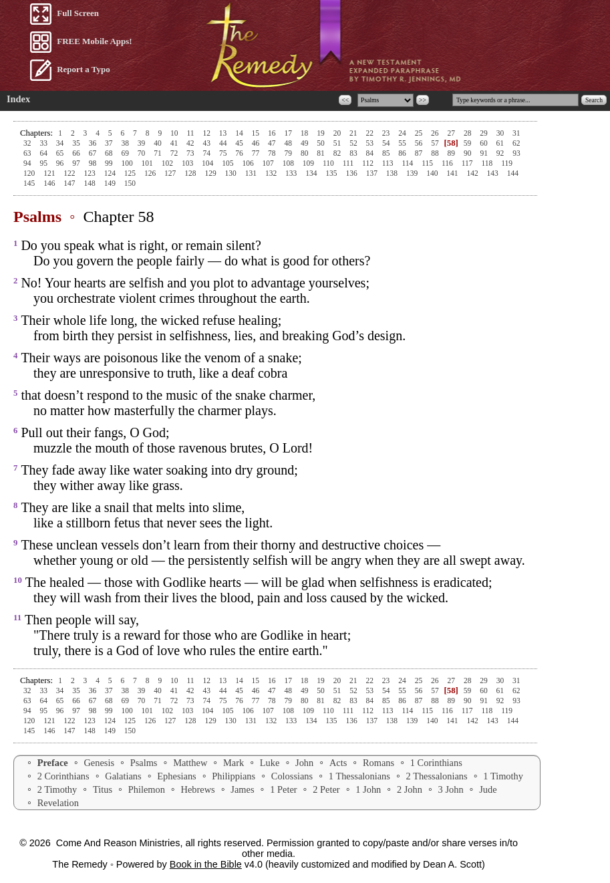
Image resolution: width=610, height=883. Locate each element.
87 (419, 153)
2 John (409, 789)
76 (240, 153)
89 (452, 153)
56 (419, 143)
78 (272, 153)
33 (44, 143)
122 (70, 173)
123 (90, 173)
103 (188, 163)
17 (288, 133)
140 (433, 173)
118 (487, 163)
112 (368, 163)
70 (142, 153)
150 (130, 183)
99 (109, 163)
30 (501, 133)
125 (131, 173)
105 (228, 163)
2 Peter (326, 789)
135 (332, 173)
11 (191, 133)
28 (468, 133)
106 (248, 163)
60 (484, 143)
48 (289, 143)
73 (191, 153)
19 (321, 133)
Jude (487, 789)
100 (127, 163)
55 (403, 143)
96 (60, 163)
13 (223, 133)
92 (501, 153)
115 (428, 163)
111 (349, 163)
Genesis (99, 762)
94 (28, 163)
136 (352, 173)
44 (223, 143)
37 (109, 143)
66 (77, 153)
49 (305, 143)
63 (28, 153)
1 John (368, 789)
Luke (270, 762)
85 (387, 153)
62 (516, 143)
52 (354, 143)
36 (93, 143)
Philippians (233, 776)
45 (240, 143)
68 (109, 153)
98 (93, 163)
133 (292, 173)
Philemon (146, 789)
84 (370, 153)
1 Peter (283, 789)
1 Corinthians (436, 762)
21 (354, 133)
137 (372, 173)
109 (309, 163)
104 (208, 163)
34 (60, 143)
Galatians (123, 776)
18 (305, 133)
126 (151, 173)
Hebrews (198, 789)
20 (338, 133)
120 (30, 173)
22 (370, 133)
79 (289, 153)
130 (232, 173)
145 (30, 183)
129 (211, 173)
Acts (338, 762)
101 (148, 163)
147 (70, 183)
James (242, 789)
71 (158, 153)
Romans (378, 762)
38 (125, 143)
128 (191, 173)
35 (77, 143)
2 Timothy (57, 789)
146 (50, 183)
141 (453, 173)
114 (409, 163)
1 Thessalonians (359, 776)
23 (387, 133)
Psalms (144, 762)
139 (413, 173)
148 (90, 183)
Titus (102, 789)
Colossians (292, 776)
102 (168, 163)
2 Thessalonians (437, 776)
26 (435, 133)
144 (512, 173)
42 (191, 143)
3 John (451, 789)
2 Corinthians (63, 776)
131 (252, 173)
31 (516, 133)
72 (175, 153)
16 (272, 133)
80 (305, 153)
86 (403, 153)
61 (501, 143)
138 (393, 173)
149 (111, 183)
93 (516, 153)
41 (175, 143)
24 (403, 133)
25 (419, 133)
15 (256, 133)
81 (321, 153)
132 (272, 173)
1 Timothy (503, 776)
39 (142, 143)
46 (256, 143)
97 (77, 163)
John (304, 762)
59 (467, 143)
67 (93, 153)
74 (207, 153)
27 (451, 133)
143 (493, 173)
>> (422, 100)
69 (125, 153)
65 (60, 153)
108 (289, 163)
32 (28, 143)
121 (50, 173)
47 (272, 143)
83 (354, 153)
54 (387, 143)
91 (484, 153)
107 (269, 163)
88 (435, 153)
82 (338, 153)
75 (223, 153)
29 (484, 133)
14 (240, 133)
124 (111, 173)
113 (389, 163)
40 (158, 143)
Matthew (190, 762)
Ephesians (176, 776)
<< (345, 100)
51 (338, 143)
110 (329, 163)
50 (321, 143)
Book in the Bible (206, 864)
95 (44, 163)
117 (468, 163)
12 (207, 133)
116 (448, 163)
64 (44, 153)
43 (207, 143)
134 (312, 173)
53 (370, 143)
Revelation (58, 802)
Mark (233, 762)
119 (506, 163)
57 (435, 143)
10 (175, 133)
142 (473, 173)
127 (171, 173)
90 (468, 153)
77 (256, 153)
